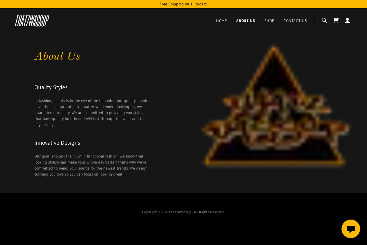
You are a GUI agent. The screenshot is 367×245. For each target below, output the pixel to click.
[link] (65, 24)
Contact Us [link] (295, 20)
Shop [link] (269, 20)
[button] (347, 20)
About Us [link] (245, 20)
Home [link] (221, 20)
